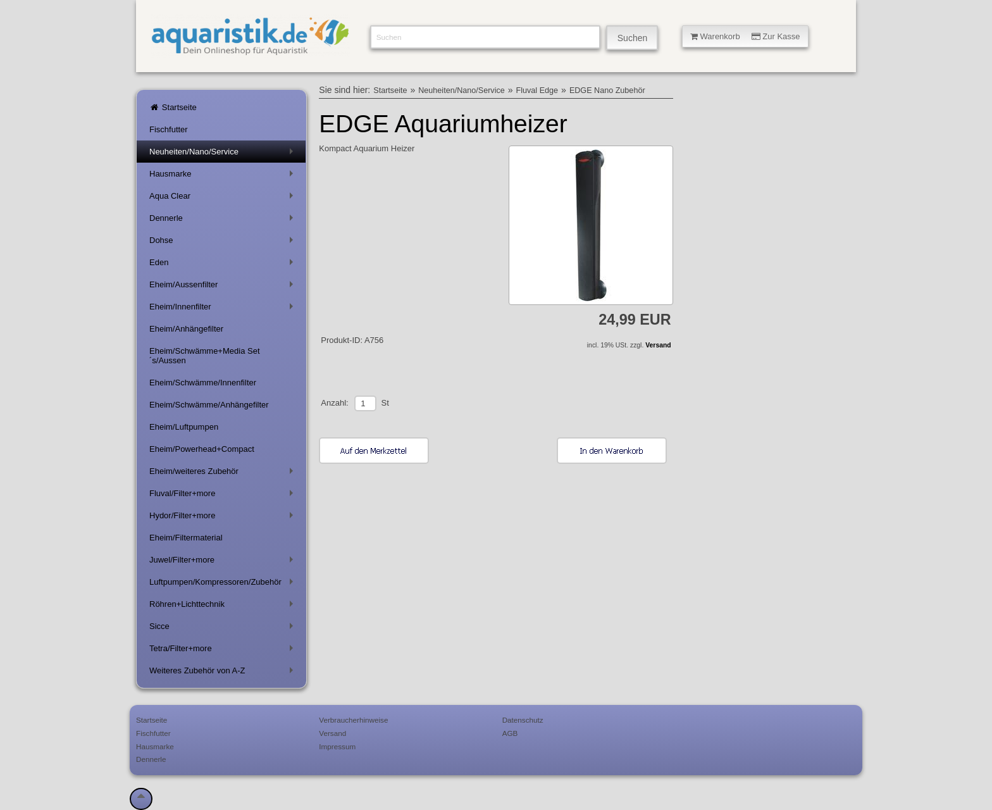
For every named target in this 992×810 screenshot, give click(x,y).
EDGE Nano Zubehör (607, 90)
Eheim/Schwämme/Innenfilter (202, 382)
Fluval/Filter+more (223, 496)
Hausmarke (223, 176)
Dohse (223, 242)
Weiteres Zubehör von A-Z (223, 673)
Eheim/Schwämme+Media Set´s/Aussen (204, 355)
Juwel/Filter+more (223, 562)
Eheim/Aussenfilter (223, 287)
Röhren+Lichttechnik (223, 606)
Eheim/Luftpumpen (183, 427)
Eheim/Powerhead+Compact (201, 449)
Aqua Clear (223, 198)
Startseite (173, 107)
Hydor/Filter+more (223, 518)
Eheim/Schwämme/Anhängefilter (209, 404)
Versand (658, 345)
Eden (223, 265)
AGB (510, 733)
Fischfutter (168, 129)
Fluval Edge (537, 90)
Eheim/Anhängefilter (186, 328)
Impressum (337, 746)
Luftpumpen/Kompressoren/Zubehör (223, 584)
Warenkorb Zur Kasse (745, 36)
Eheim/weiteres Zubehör (223, 473)
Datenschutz (522, 720)
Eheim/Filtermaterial (186, 537)
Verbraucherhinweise (353, 720)
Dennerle (223, 220)
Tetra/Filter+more (223, 651)
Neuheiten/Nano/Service (223, 154)
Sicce (223, 628)
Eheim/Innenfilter (223, 309)
